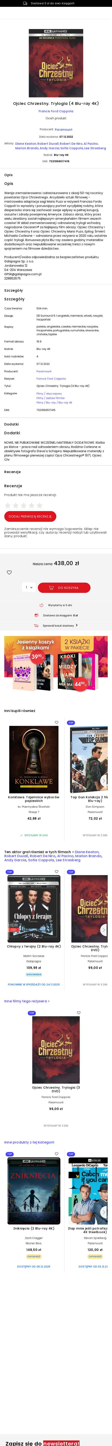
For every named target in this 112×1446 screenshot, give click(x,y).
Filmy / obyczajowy (49, 393)
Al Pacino (91, 144)
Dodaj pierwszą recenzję (30, 516)
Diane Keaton (25, 144)
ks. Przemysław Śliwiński (34, 807)
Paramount (63, 129)
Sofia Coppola (71, 148)
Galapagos (33, 961)
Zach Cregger (34, 1238)
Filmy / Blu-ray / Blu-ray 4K (54, 402)
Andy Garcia (49, 148)
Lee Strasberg (95, 148)
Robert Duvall (48, 144)
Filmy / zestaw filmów (51, 398)
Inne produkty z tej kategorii (29, 1142)
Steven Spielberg (95, 1238)
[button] (56, 64)
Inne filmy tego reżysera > (27, 1001)
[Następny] (103, 781)
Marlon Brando (27, 148)
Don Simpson (95, 807)
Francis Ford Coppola (56, 111)
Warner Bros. (34, 1243)
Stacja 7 (34, 812)
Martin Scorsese (33, 956)
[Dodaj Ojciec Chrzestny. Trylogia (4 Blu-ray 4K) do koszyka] (64, 588)
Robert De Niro (71, 144)
